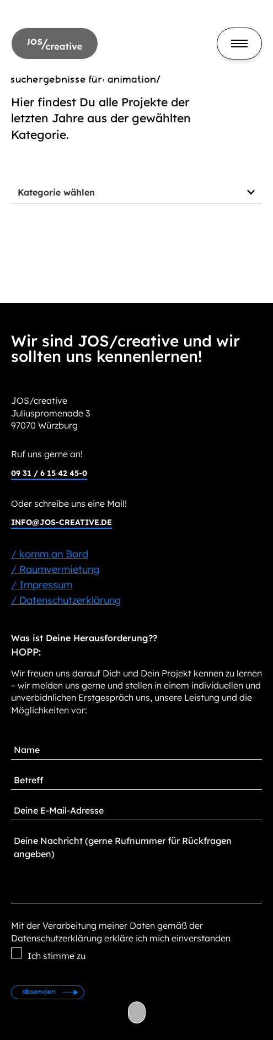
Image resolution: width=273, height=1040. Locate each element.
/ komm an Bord (49, 554)
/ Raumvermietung (55, 569)
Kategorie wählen (56, 192)
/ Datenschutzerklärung (66, 600)
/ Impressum (41, 584)
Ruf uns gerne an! (47, 453)
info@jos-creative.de (61, 522)
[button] (136, 192)
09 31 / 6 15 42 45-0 (49, 473)
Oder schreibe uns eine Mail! (69, 503)
